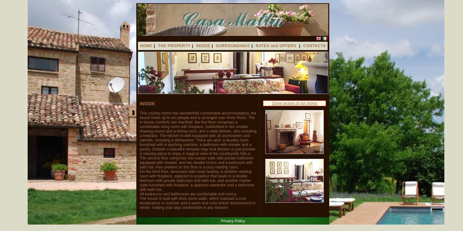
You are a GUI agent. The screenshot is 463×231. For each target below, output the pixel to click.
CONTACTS (314, 46)
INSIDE (203, 46)
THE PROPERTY (174, 46)
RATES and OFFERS (276, 46)
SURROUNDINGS (233, 46)
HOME (146, 46)
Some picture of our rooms (294, 103)
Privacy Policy (233, 221)
